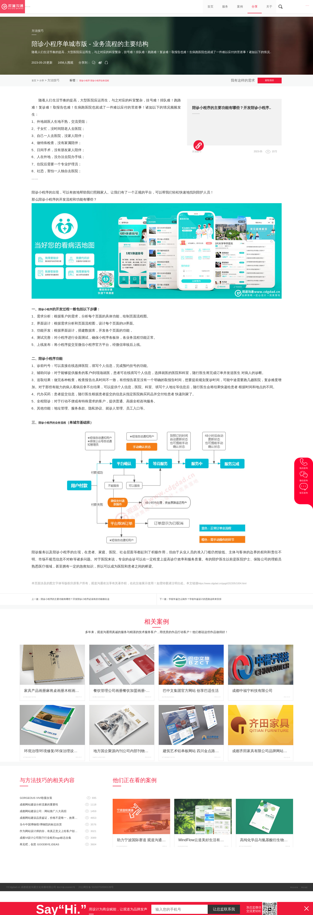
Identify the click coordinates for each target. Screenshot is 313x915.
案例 (222, 8)
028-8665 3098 (294, 8)
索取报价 (264, 82)
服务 (203, 8)
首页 (185, 8)
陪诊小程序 (89, 81)
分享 (240, 8)
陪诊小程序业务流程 (111, 81)
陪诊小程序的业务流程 (55, 513)
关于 (258, 8)
